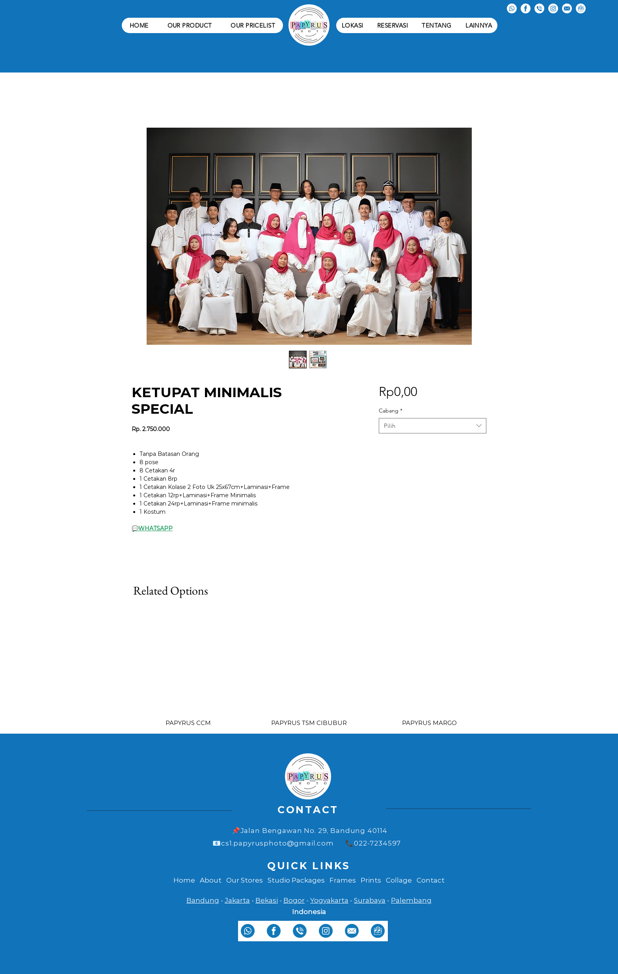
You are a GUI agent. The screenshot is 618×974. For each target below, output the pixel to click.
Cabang (390, 410)
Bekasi (266, 900)
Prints (371, 880)
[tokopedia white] (581, 8)
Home (184, 880)
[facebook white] (526, 8)
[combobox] (432, 425)
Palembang (411, 900)
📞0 (352, 843)
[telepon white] (539, 8)
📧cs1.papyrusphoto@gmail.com (273, 843)
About (211, 880)
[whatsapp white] (512, 8)
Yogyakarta (329, 900)
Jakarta (237, 900)
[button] (190, 25)
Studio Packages (296, 880)
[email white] (567, 8)
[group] (309, 663)
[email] (352, 931)
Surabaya (369, 900)
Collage (399, 880)
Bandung (202, 900)
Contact (431, 880)
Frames (342, 880)
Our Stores (244, 880)
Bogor (294, 900)
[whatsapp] (248, 931)
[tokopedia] (378, 931)
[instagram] (326, 931)
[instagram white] (553, 8)
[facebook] (274, 931)
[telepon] (300, 931)
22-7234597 (383, 843)
